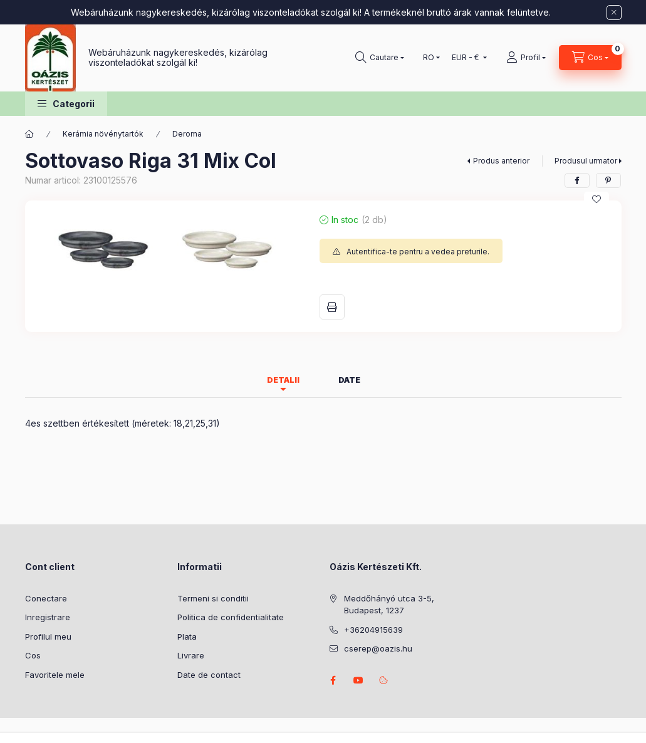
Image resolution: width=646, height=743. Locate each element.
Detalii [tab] (283, 380)
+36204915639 (373, 630)
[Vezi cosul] (590, 57)
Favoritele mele (55, 675)
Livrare (190, 655)
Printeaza (332, 307)
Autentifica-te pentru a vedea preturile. (417, 251)
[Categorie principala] (29, 134)
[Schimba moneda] (466, 57)
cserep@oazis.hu (378, 648)
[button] (66, 103)
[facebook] (577, 180)
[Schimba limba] (428, 57)
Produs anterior (501, 160)
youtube (358, 680)
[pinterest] (608, 180)
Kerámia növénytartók (103, 133)
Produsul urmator (586, 160)
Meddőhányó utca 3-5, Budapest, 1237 (389, 604)
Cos (33, 655)
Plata (187, 636)
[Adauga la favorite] (596, 199)
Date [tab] (349, 380)
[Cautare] (379, 57)
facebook (333, 680)
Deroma (187, 133)
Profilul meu (48, 636)
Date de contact (209, 675)
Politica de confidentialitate (230, 617)
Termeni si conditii (213, 598)
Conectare (46, 598)
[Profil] (526, 57)
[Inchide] (614, 12)
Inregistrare (47, 617)
